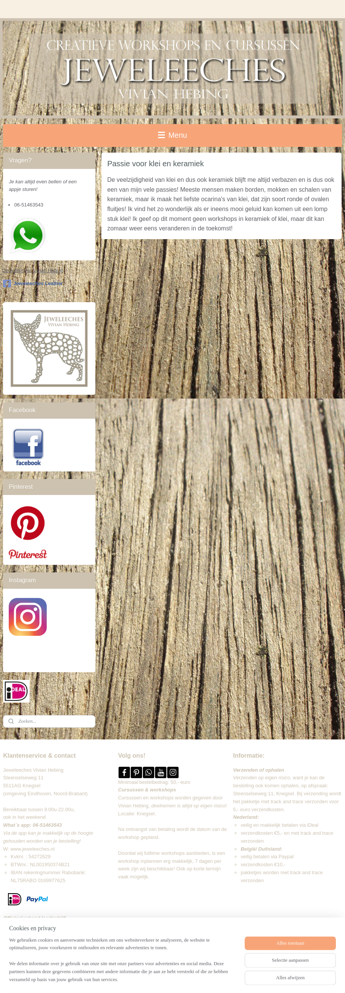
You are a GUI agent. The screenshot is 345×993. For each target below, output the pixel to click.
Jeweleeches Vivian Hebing (33, 270)
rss (175, 979)
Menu (172, 135)
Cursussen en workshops (146, 798)
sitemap (162, 979)
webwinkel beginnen (200, 979)
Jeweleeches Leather (33, 283)
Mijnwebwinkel (259, 979)
